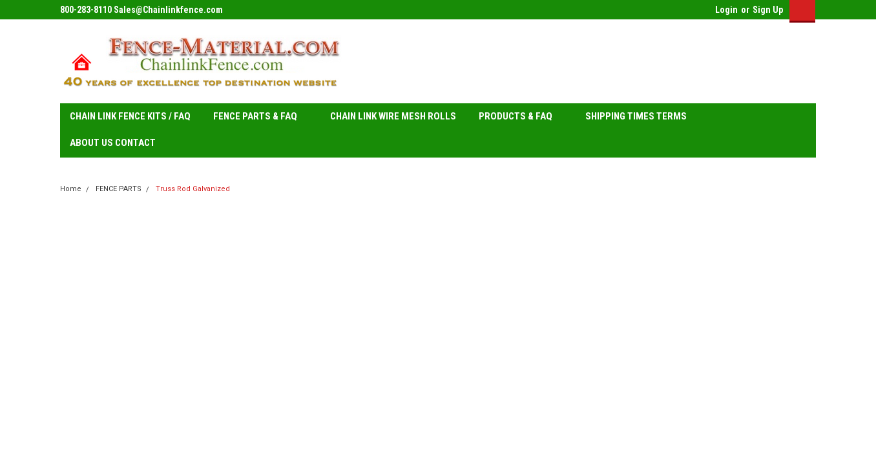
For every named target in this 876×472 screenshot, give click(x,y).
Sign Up (768, 10)
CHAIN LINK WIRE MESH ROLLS (393, 116)
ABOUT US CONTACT (113, 143)
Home (70, 189)
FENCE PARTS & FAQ (260, 116)
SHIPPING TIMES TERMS (641, 116)
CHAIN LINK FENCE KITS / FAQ (130, 116)
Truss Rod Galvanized (193, 189)
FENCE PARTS (118, 189)
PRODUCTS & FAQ (521, 116)
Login (726, 10)
